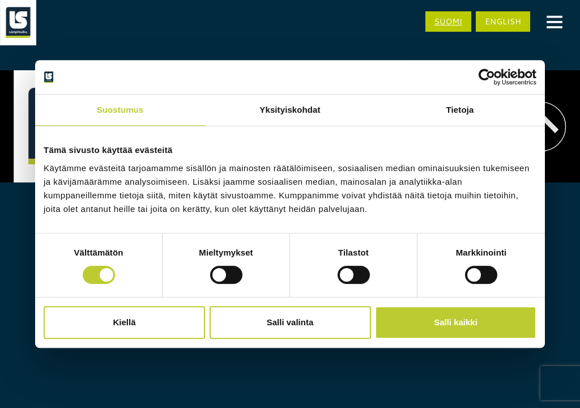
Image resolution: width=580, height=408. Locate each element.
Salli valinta (290, 322)
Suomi (448, 21)
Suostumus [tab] (120, 109)
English (503, 21)
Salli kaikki (455, 322)
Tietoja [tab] (460, 109)
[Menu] (554, 21)
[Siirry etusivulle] (18, 22)
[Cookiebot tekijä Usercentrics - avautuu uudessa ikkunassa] (486, 77)
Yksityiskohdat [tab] (289, 109)
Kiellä (124, 322)
